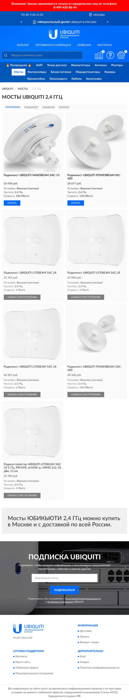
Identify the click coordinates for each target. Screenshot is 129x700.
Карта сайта (22, 662)
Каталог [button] (23, 45)
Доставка (86, 631)
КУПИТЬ (12, 203)
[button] (110, 55)
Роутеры (117, 65)
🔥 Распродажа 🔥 (18, 65)
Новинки (84, 45)
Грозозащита (58, 78)
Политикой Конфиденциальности (83, 599)
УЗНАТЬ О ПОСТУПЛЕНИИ (22, 297)
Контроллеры (37, 72)
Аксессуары (94, 78)
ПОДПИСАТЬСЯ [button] (64, 590)
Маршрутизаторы (88, 72)
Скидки (84, 662)
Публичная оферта (26, 668)
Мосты (18, 72)
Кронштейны (36, 78)
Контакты (104, 45)
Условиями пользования (60, 602)
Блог (83, 656)
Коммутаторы (80, 65)
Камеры (110, 72)
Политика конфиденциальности (99, 668)
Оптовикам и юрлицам (53, 45)
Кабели (77, 78)
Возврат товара (89, 642)
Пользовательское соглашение (34, 673)
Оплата (84, 636)
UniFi (39, 65)
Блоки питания (61, 72)
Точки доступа (57, 65)
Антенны (101, 65)
